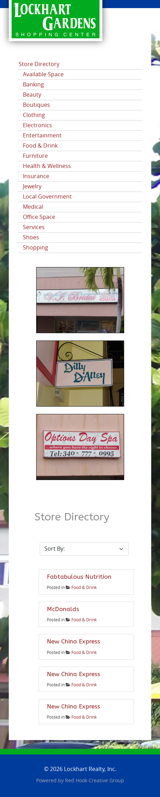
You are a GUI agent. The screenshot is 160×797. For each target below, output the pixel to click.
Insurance (36, 176)
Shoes (31, 237)
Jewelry (32, 186)
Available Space (43, 74)
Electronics (37, 125)
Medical (33, 206)
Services (34, 227)
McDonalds (63, 609)
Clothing (34, 115)
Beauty (32, 94)
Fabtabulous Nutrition (79, 576)
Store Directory (39, 64)
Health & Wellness (47, 166)
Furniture (35, 156)
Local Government (47, 196)
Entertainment (42, 135)
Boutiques (36, 105)
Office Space (39, 217)
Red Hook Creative (94, 781)
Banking (33, 84)
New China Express (73, 641)
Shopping (35, 247)
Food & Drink (40, 145)
